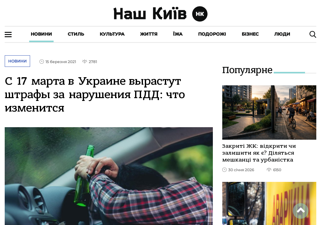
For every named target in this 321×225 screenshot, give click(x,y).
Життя (148, 34)
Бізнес (250, 34)
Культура (112, 34)
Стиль (76, 34)
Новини (41, 34)
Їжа (177, 34)
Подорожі (212, 34)
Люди (282, 34)
